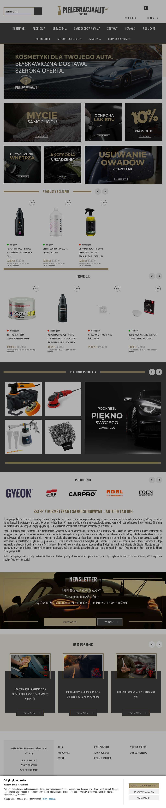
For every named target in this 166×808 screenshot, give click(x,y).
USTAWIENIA (143, 798)
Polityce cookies (48, 798)
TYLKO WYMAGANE (144, 792)
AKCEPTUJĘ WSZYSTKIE (143, 786)
